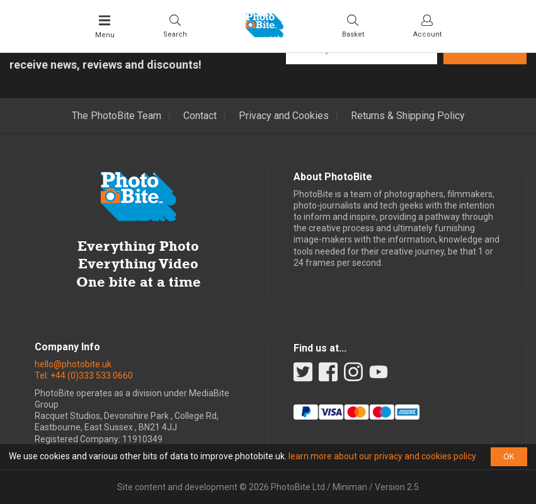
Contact (200, 116)
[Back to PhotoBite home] (264, 33)
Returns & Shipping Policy (408, 116)
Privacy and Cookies (284, 116)
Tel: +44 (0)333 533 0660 (84, 375)
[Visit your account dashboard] (427, 26)
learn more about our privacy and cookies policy (382, 456)
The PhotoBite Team (116, 116)
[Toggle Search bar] (175, 26)
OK (508, 456)
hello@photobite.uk (73, 364)
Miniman (350, 487)
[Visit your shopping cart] (353, 26)
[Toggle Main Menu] (105, 26)
